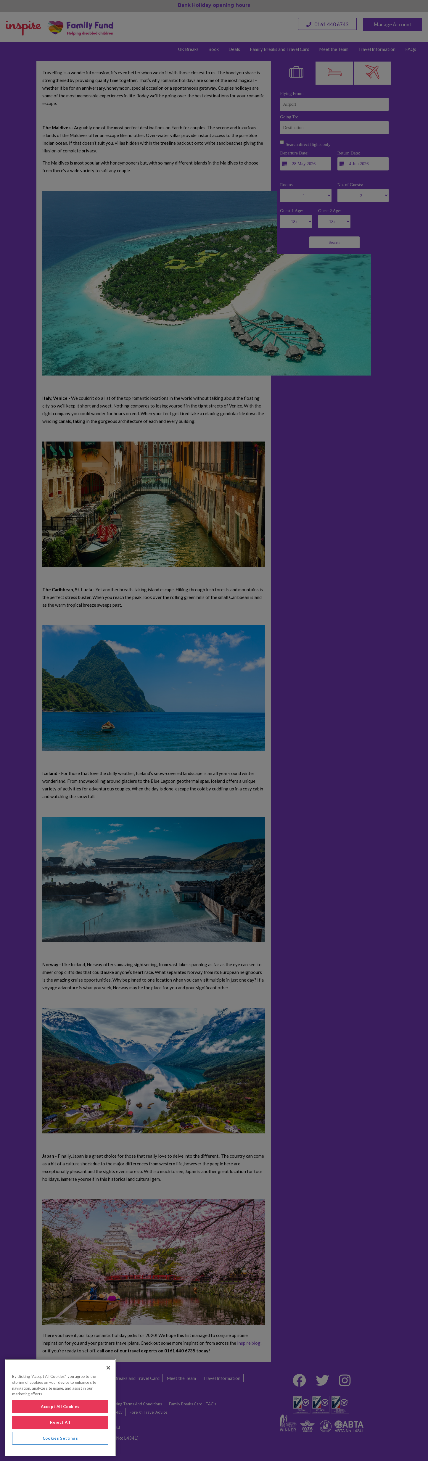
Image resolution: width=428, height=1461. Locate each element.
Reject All (60, 1422)
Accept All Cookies (60, 1406)
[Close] (108, 1367)
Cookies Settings (60, 1438)
